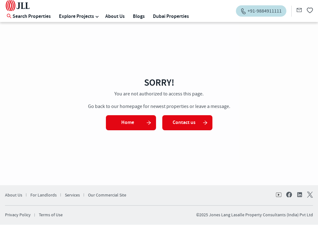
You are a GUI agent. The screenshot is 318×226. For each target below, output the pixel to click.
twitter (309, 195)
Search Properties (29, 16)
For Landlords (43, 195)
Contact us (190, 122)
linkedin (299, 195)
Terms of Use (51, 215)
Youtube (279, 195)
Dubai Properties (171, 16)
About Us (115, 16)
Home (136, 122)
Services (72, 195)
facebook (289, 195)
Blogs (139, 16)
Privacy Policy (18, 215)
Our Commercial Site (107, 195)
